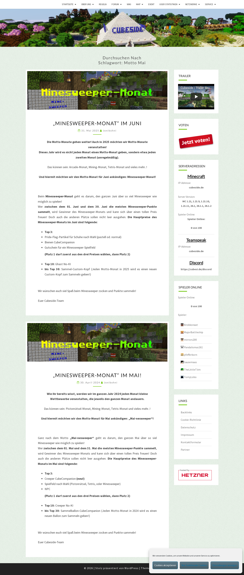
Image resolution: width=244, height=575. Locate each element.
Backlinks (186, 412)
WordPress (131, 568)
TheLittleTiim (192, 369)
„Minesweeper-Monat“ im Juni (97, 123)
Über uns (86, 4)
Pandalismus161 (193, 347)
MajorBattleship (193, 332)
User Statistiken (168, 4)
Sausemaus (190, 362)
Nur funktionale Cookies (194, 565)
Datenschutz (188, 427)
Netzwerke (191, 4)
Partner (185, 449)
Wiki (129, 4)
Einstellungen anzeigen (224, 565)
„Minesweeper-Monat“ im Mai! (97, 375)
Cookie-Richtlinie (191, 419)
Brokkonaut (191, 324)
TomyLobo (190, 377)
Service (209, 4)
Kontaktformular (191, 442)
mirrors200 (190, 339)
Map (138, 4)
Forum (115, 4)
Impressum (187, 434)
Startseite (67, 4)
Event (151, 4)
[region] (122, 28)
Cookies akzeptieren (165, 565)
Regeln (103, 4)
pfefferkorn (190, 354)
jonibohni (110, 130)
